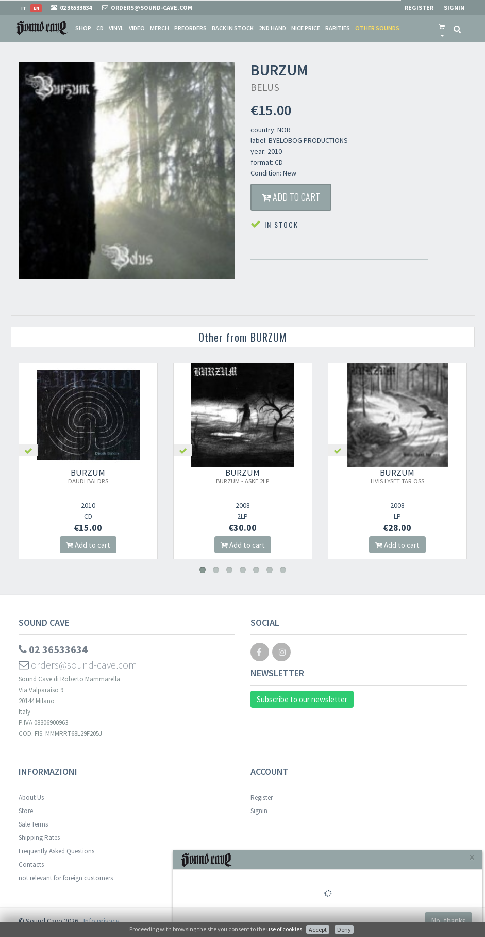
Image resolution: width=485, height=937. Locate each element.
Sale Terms (33, 824)
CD (100, 28)
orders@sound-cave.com (78, 664)
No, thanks (448, 921)
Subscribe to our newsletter (302, 699)
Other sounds (377, 28)
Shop (83, 28)
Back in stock (233, 28)
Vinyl (116, 28)
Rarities (337, 28)
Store (26, 810)
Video (137, 28)
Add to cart (291, 196)
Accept (318, 929)
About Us (31, 797)
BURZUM (88, 476)
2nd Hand (272, 28)
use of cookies (284, 929)
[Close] (472, 857)
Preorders (190, 28)
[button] (442, 28)
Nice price (305, 28)
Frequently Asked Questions (56, 851)
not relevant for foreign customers (66, 878)
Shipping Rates (39, 837)
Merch (159, 28)
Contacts (31, 864)
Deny (344, 929)
